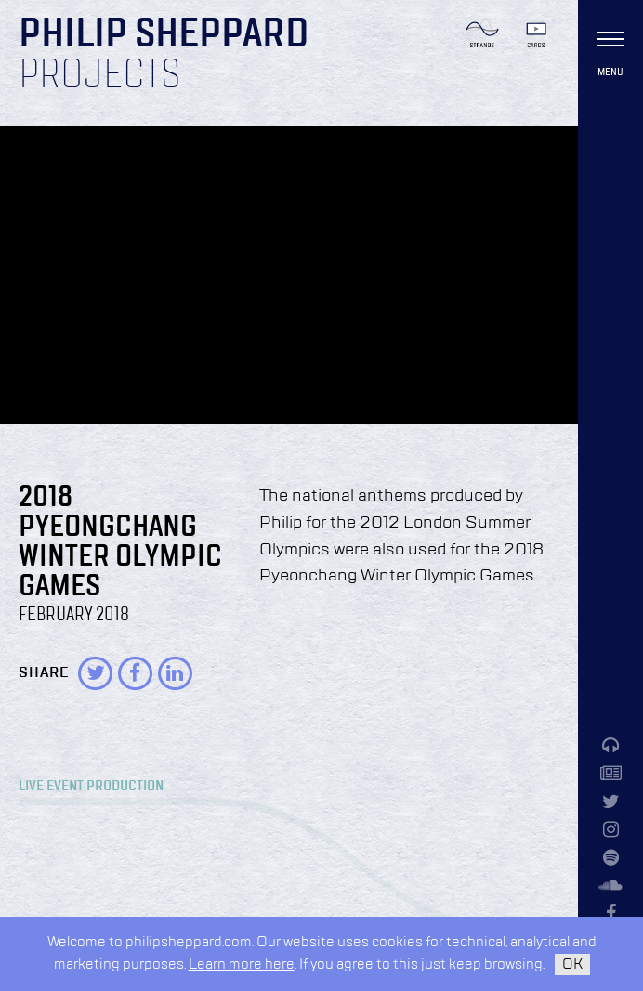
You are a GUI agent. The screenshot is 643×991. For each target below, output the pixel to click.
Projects (100, 76)
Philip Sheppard (164, 35)
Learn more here (242, 964)
